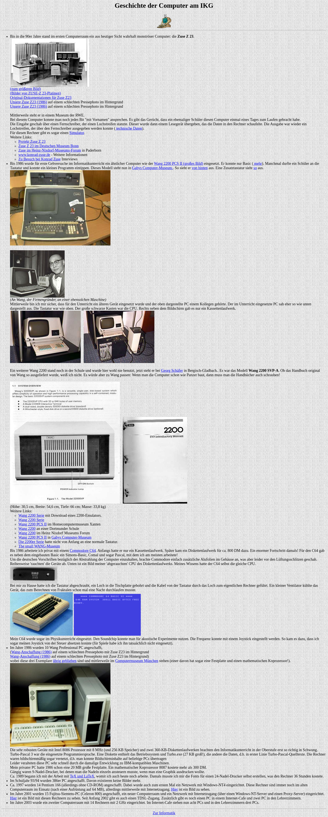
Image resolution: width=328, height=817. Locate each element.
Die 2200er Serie (31, 542)
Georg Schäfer (172, 370)
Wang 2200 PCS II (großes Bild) (178, 163)
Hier (174, 789)
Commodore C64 (83, 551)
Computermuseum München (136, 661)
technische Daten (128, 128)
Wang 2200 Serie (31, 515)
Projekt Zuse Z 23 (31, 141)
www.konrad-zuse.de (34, 155)
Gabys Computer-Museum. (152, 168)
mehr (257, 163)
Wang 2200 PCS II (32, 524)
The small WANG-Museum (39, 546)
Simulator (76, 133)
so (255, 168)
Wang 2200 (27, 529)
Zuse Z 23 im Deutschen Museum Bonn (48, 146)
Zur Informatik (164, 813)
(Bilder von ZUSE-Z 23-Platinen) (35, 93)
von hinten (200, 168)
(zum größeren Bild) (25, 89)
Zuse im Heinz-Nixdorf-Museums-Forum (49, 150)
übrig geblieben (64, 661)
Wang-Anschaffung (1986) (31, 652)
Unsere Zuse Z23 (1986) (28, 102)
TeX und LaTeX (82, 776)
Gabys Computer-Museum (71, 537)
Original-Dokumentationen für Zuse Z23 (40, 98)
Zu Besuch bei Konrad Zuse (39, 159)
